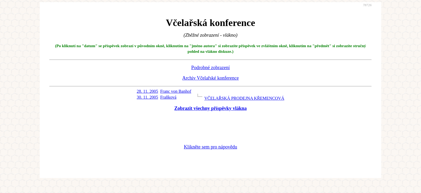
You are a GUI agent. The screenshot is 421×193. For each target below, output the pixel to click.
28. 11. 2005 (147, 91)
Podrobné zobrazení (210, 67)
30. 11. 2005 (147, 97)
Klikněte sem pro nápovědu (210, 147)
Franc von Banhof (175, 91)
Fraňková (168, 97)
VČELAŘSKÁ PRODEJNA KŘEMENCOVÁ (244, 98)
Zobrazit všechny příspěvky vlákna (210, 108)
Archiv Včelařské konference (210, 78)
